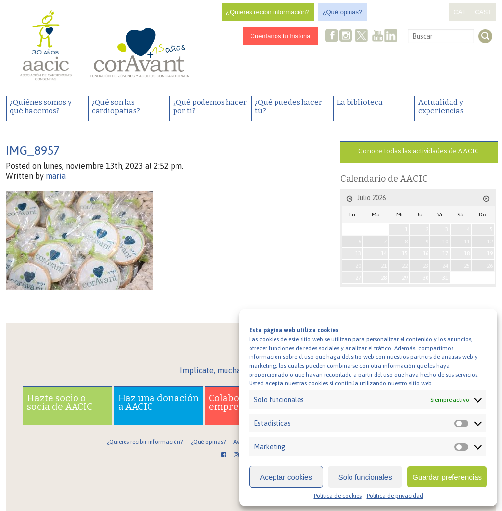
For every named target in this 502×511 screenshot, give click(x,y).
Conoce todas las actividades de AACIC (418, 151)
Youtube (377, 36)
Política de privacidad (395, 496)
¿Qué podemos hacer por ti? (210, 106)
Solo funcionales (365, 477)
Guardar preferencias (447, 477)
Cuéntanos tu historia (281, 36)
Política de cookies (338, 496)
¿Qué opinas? (343, 12)
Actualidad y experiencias (441, 106)
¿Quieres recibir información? (268, 12)
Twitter (361, 36)
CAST (483, 12)
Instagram (346, 36)
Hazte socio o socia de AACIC (60, 402)
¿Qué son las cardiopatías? (116, 106)
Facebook (332, 36)
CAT (459, 12)
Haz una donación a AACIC (158, 402)
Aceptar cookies (286, 477)
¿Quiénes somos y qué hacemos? (41, 106)
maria (56, 175)
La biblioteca (360, 102)
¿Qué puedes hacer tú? (288, 106)
